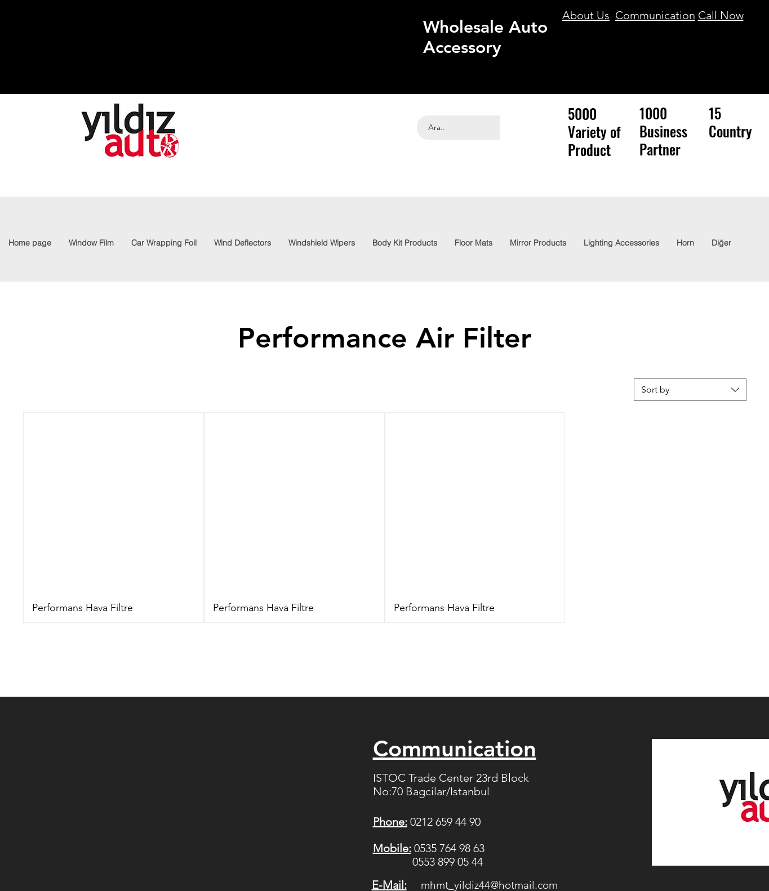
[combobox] (690, 389)
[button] (621, 242)
